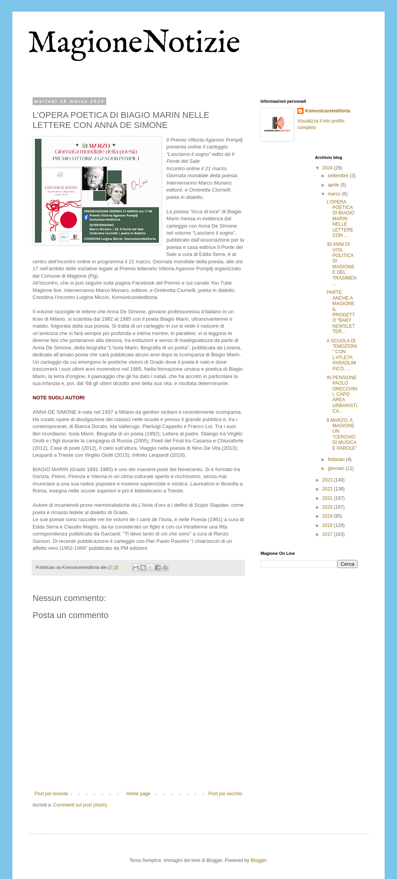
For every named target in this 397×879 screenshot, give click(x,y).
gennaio (336, 468)
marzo (335, 194)
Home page (138, 793)
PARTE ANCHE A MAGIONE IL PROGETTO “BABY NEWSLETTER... (340, 312)
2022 (328, 489)
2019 (328, 516)
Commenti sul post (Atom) (80, 805)
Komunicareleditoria (327, 111)
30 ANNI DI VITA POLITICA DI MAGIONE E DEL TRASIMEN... (341, 264)
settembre (339, 175)
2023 (328, 480)
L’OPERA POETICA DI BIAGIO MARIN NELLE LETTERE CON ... (340, 218)
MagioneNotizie (134, 43)
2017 (328, 534)
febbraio (337, 459)
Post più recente (51, 793)
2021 (328, 498)
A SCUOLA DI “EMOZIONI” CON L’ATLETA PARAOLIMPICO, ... (341, 354)
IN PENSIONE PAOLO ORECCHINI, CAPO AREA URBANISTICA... (341, 394)
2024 (328, 168)
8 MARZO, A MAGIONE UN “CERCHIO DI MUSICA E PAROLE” (341, 434)
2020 (328, 507)
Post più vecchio (225, 793)
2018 (328, 525)
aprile (334, 185)
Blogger (258, 860)
